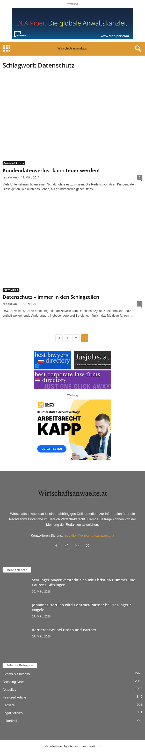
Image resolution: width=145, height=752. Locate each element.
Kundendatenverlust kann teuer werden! (51, 170)
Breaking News (14, 682)
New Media (11, 289)
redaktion (10, 177)
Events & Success (16, 674)
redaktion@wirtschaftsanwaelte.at (89, 535)
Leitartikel (10, 721)
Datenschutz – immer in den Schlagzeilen (51, 297)
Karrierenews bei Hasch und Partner (64, 629)
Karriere (9, 705)
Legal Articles (13, 713)
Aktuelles (9, 689)
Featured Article (14, 163)
